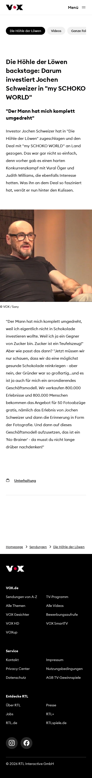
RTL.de (11, 723)
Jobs (9, 714)
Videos (56, 31)
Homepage (14, 547)
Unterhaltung (25, 480)
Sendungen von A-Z (21, 597)
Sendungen (38, 547)
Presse (51, 705)
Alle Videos (55, 605)
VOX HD (12, 623)
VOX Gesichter (17, 614)
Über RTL (13, 705)
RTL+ (50, 714)
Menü (77, 7)
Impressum (54, 660)
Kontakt (12, 660)
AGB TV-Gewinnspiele (63, 677)
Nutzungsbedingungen (64, 668)
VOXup (11, 632)
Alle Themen (15, 605)
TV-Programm (57, 597)
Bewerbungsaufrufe (62, 614)
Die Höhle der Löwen (69, 547)
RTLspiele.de (56, 723)
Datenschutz (16, 677)
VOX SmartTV (57, 623)
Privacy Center (18, 668)
